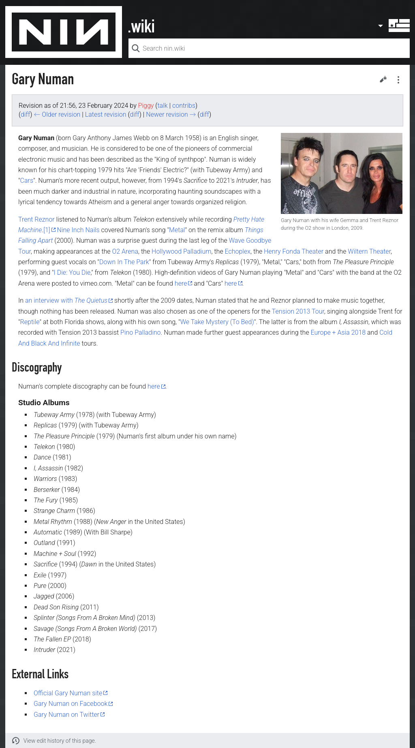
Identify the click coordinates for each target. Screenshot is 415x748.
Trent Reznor (36, 219)
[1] (46, 230)
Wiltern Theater (369, 251)
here (181, 283)
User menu (393, 25)
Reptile (30, 322)
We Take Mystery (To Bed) (217, 322)
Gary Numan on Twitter (66, 714)
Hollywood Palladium (181, 251)
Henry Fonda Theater (293, 251)
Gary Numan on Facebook (70, 703)
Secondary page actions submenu (398, 80)
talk (162, 105)
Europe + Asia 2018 (338, 332)
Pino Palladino (140, 332)
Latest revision (105, 114)
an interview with (66, 300)
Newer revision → (171, 114)
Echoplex (237, 251)
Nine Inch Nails (78, 230)
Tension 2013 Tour (298, 311)
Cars (26, 180)
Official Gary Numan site (68, 693)
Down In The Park (124, 262)
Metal (177, 230)
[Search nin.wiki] (269, 48)
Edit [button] (383, 79)
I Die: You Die (72, 272)
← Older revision (57, 114)
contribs (183, 105)
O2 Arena (125, 251)
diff (25, 114)
